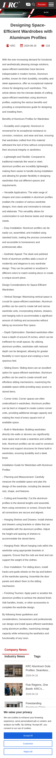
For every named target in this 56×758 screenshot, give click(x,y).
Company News (15, 649)
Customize (28, 743)
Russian (42, 4)
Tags (37, 656)
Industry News (14, 656)
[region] (28, 732)
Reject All (28, 751)
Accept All (28, 735)
